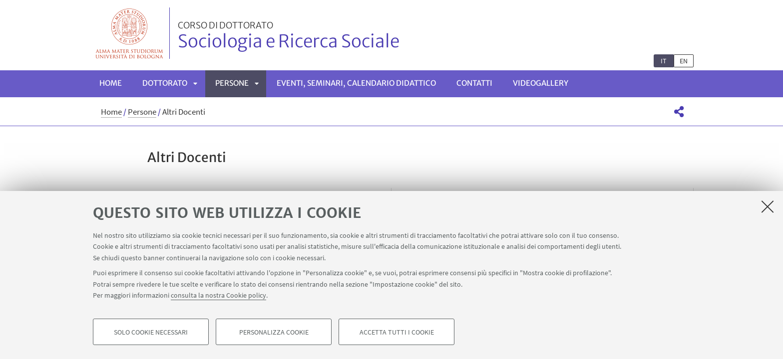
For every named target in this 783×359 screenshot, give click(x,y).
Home (110, 83)
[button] (679, 111)
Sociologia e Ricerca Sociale (288, 36)
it (664, 60)
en (684, 60)
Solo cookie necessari (151, 332)
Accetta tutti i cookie (397, 332)
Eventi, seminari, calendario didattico (356, 83)
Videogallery (540, 83)
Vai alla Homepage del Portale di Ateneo (129, 33)
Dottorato (164, 83)
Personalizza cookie (274, 332)
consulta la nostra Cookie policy (218, 295)
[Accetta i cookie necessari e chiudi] (768, 206)
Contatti (474, 83)
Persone (232, 83)
